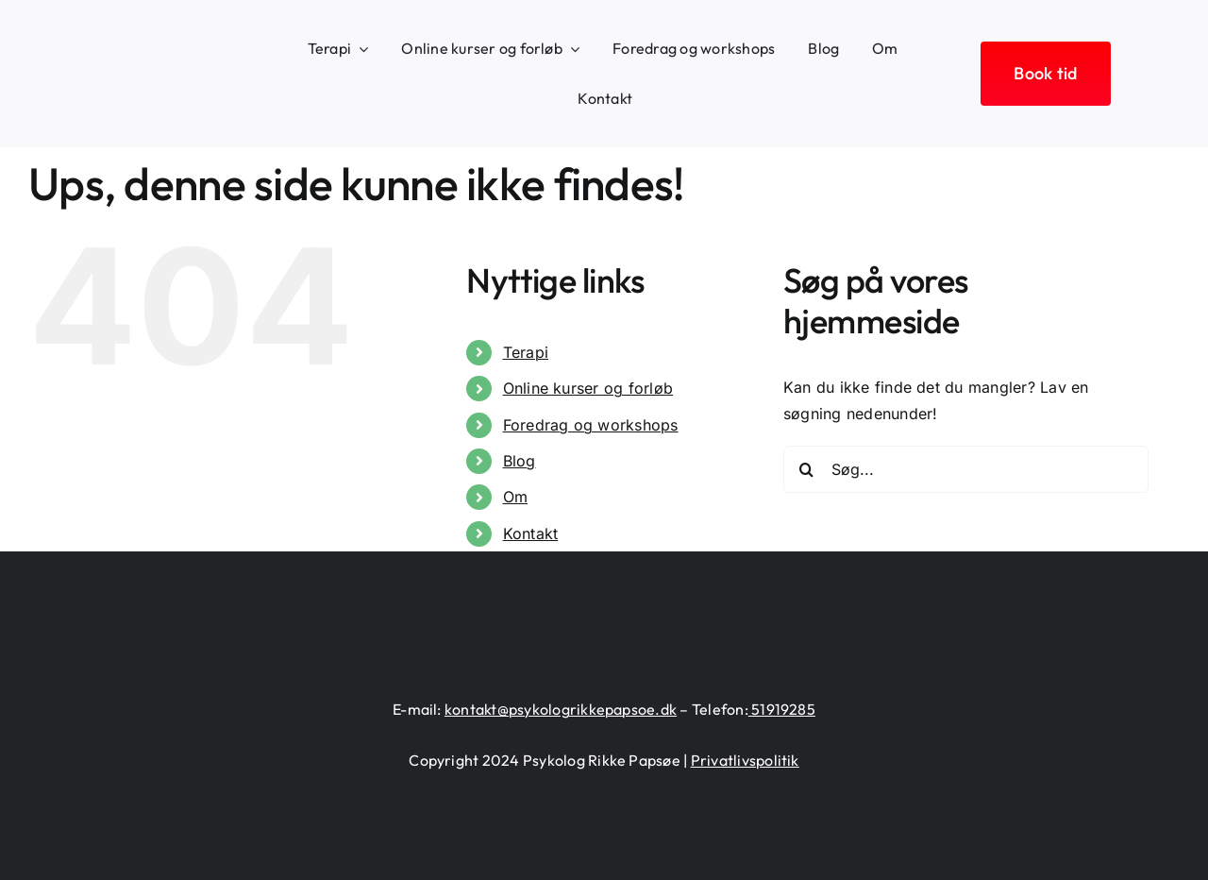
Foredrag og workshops (591, 424)
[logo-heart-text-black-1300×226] (130, 62)
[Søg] (806, 469)
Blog (519, 460)
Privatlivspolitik (745, 760)
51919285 (781, 709)
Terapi (525, 352)
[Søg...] (966, 469)
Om (515, 496)
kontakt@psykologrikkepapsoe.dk (561, 709)
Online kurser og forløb (588, 388)
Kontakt (531, 533)
